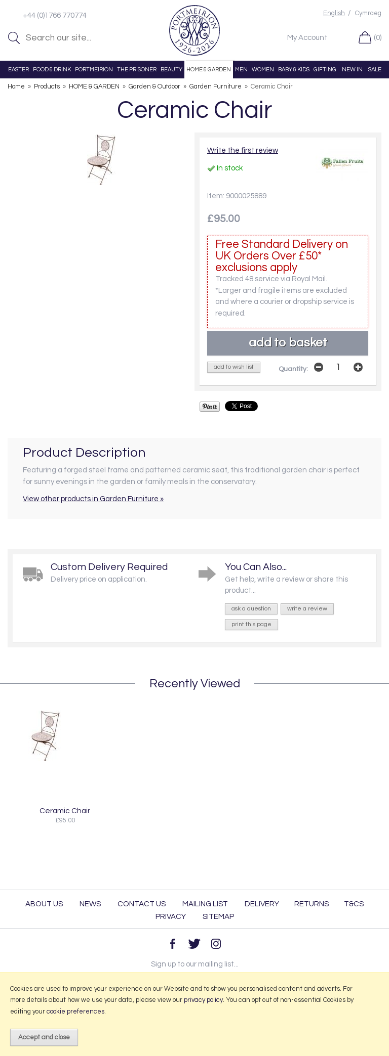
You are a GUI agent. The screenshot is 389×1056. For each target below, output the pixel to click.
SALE (374, 69)
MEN (241, 69)
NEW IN (352, 69)
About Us (44, 904)
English (334, 13)
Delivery (262, 904)
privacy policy (203, 999)
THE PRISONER (137, 69)
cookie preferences (75, 1011)
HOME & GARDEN (208, 69)
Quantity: (293, 369)
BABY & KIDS (293, 69)
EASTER (18, 69)
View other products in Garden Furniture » (93, 499)
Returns (311, 904)
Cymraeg (368, 13)
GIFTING (325, 69)
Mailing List (205, 904)
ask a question (251, 608)
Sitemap (218, 916)
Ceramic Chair (65, 811)
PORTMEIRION (94, 69)
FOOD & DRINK (52, 69)
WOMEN (263, 69)
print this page (251, 624)
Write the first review (242, 150)
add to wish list (234, 367)
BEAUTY (171, 69)
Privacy (170, 916)
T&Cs (354, 904)
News (90, 904)
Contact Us (142, 904)
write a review (307, 608)
